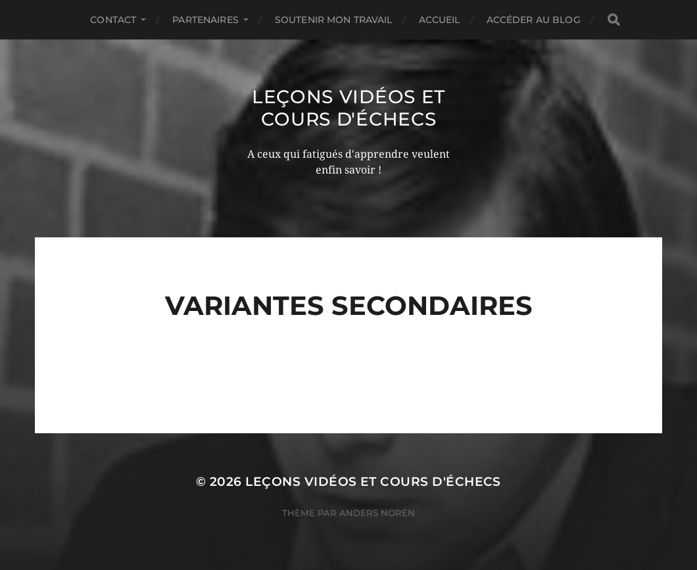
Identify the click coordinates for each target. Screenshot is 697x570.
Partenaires (205, 20)
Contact (113, 20)
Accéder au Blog (534, 20)
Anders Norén (377, 513)
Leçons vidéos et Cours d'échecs (348, 107)
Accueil (439, 20)
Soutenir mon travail (334, 20)
